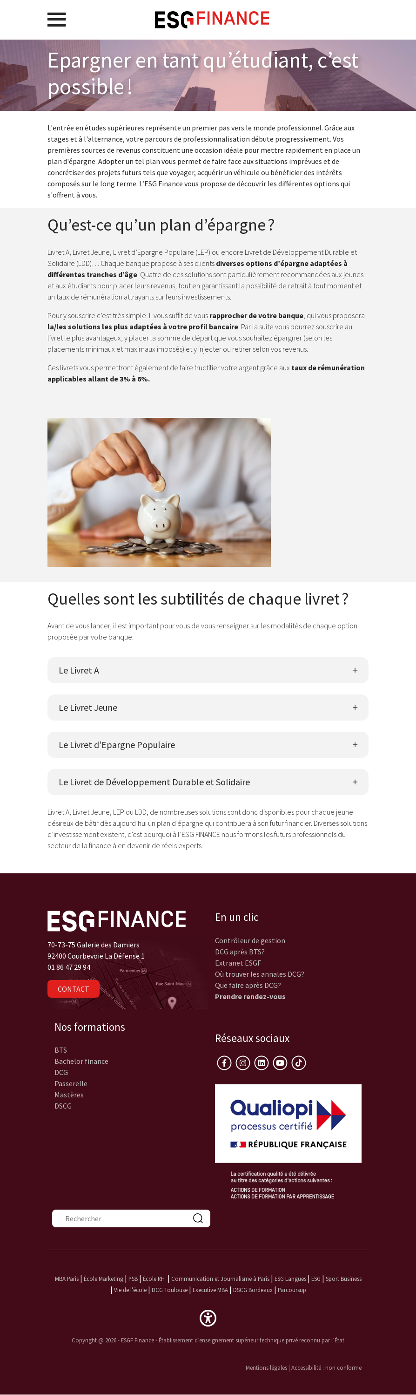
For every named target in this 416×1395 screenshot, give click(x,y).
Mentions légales (266, 1367)
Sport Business (344, 1278)
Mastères (69, 1094)
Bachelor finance (81, 1061)
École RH (154, 1278)
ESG (316, 1278)
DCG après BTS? (240, 951)
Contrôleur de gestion (250, 940)
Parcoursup (292, 1289)
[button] (208, 1316)
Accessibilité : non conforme (326, 1367)
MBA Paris (67, 1278)
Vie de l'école (130, 1289)
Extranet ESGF (238, 962)
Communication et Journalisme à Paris (220, 1278)
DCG (61, 1072)
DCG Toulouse (170, 1289)
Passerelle (70, 1083)
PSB (133, 1278)
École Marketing (103, 1278)
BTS (60, 1050)
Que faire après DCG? (248, 985)
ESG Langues (290, 1278)
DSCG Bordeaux (253, 1289)
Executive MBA (210, 1289)
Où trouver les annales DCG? (259, 974)
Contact (73, 989)
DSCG (63, 1105)
